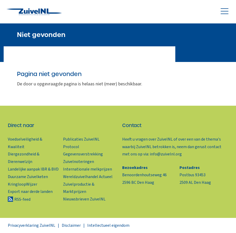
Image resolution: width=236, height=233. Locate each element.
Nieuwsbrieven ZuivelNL (84, 199)
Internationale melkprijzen (87, 169)
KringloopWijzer (22, 184)
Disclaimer (71, 225)
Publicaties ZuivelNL (81, 139)
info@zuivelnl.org (166, 154)
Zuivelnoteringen (78, 162)
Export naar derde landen (30, 191)
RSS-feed (22, 199)
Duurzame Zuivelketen (28, 177)
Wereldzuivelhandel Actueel (88, 177)
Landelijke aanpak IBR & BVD (33, 169)
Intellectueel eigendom (108, 225)
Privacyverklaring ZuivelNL (31, 225)
